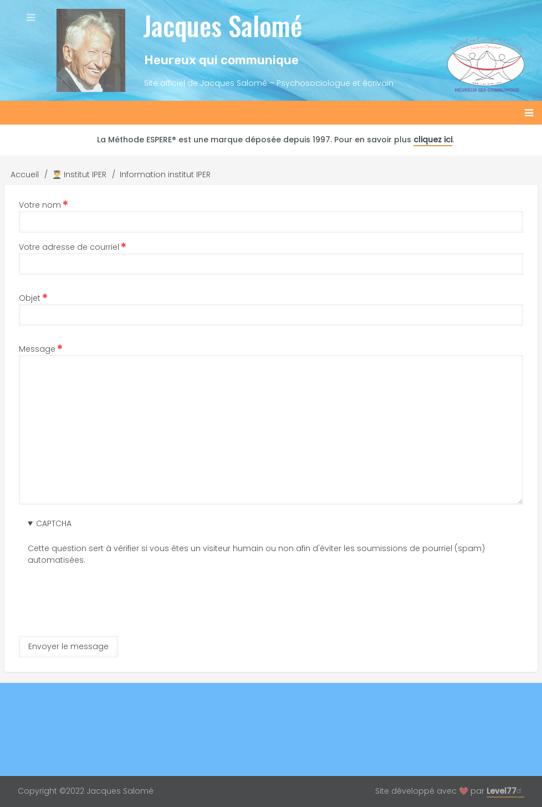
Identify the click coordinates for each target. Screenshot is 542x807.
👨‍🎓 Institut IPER (79, 174)
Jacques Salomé (222, 25)
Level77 (505, 790)
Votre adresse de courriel (69, 247)
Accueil (25, 174)
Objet (29, 298)
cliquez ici (432, 139)
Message (37, 348)
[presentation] (112, 587)
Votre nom (40, 204)
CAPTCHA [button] (53, 523)
